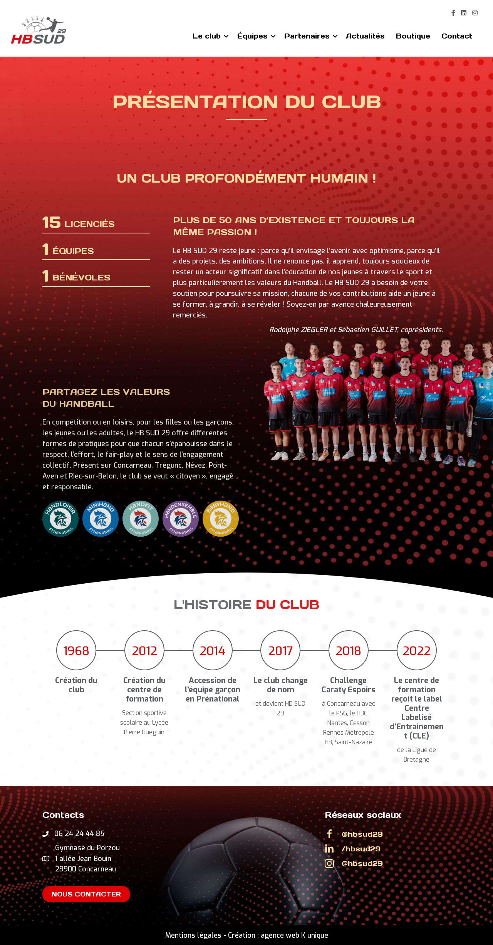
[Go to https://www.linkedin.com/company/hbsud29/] (388, 848)
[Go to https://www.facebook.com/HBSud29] (388, 834)
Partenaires (307, 36)
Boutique (413, 36)
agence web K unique (294, 935)
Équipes (252, 36)
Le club (207, 36)
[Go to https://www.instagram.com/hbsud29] (388, 863)
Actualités (365, 36)
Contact (456, 36)
